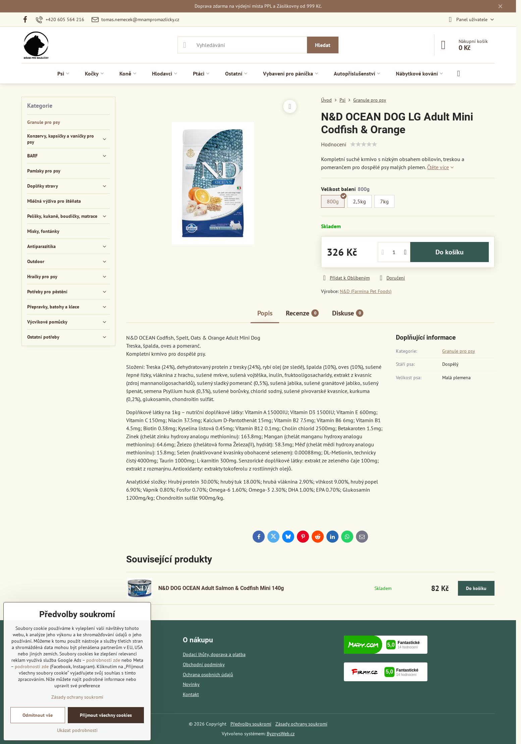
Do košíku (449, 252)
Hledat (322, 45)
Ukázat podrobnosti (77, 730)
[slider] (363, 144)
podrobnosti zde (103, 660)
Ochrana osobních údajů (208, 675)
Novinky (191, 684)
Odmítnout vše (37, 715)
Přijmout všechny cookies (106, 715)
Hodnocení (333, 144)
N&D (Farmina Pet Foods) (366, 291)
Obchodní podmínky (204, 664)
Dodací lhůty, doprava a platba (214, 654)
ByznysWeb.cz (281, 734)
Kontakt (191, 694)
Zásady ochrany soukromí (301, 724)
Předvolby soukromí (250, 724)
